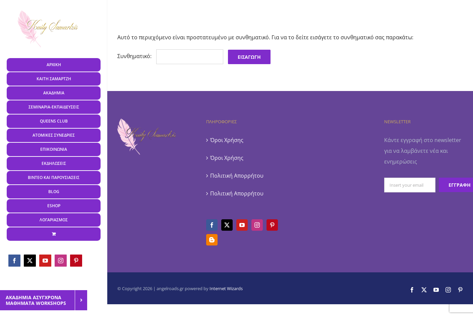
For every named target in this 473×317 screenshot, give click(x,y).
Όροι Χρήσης (226, 140)
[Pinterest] (272, 225)
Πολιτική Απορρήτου (236, 175)
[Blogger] (212, 239)
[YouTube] (242, 225)
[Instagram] (257, 225)
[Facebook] (212, 225)
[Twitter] (227, 225)
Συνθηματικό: (170, 56)
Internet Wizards (226, 288)
